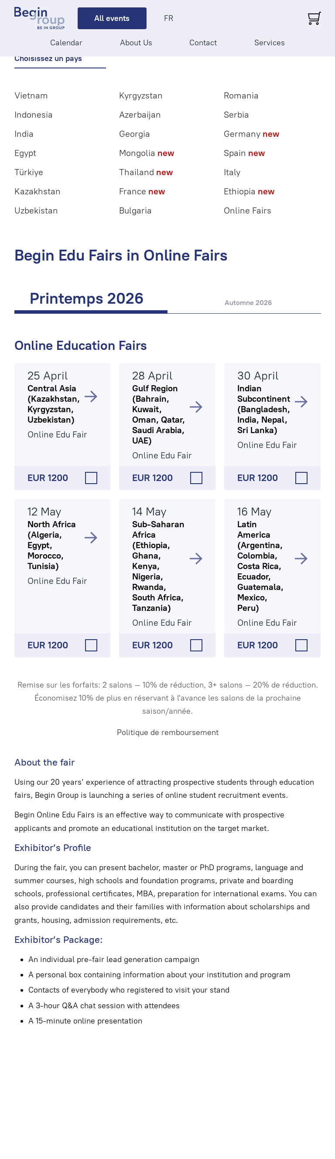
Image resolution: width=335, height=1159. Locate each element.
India (24, 134)
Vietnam (31, 95)
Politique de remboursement (168, 732)
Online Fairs (247, 210)
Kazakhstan (37, 191)
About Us (136, 42)
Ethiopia (249, 191)
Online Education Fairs (80, 345)
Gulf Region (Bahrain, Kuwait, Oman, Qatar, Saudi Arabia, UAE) (158, 414)
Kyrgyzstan (141, 95)
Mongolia (146, 153)
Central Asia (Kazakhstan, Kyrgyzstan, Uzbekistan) (53, 404)
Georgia (134, 134)
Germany (251, 134)
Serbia (236, 114)
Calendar (66, 42)
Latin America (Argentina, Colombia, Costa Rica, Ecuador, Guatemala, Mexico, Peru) (260, 566)
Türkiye (28, 172)
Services (269, 42)
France (142, 191)
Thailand (146, 172)
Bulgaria (135, 210)
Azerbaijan (140, 114)
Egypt (25, 153)
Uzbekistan (36, 210)
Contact (203, 42)
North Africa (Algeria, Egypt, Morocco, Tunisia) (51, 545)
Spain (244, 153)
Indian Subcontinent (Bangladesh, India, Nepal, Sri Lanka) (263, 409)
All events (112, 18)
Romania (241, 95)
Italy (232, 172)
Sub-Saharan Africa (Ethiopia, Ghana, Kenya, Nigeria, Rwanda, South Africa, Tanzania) (158, 566)
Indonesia (33, 114)
